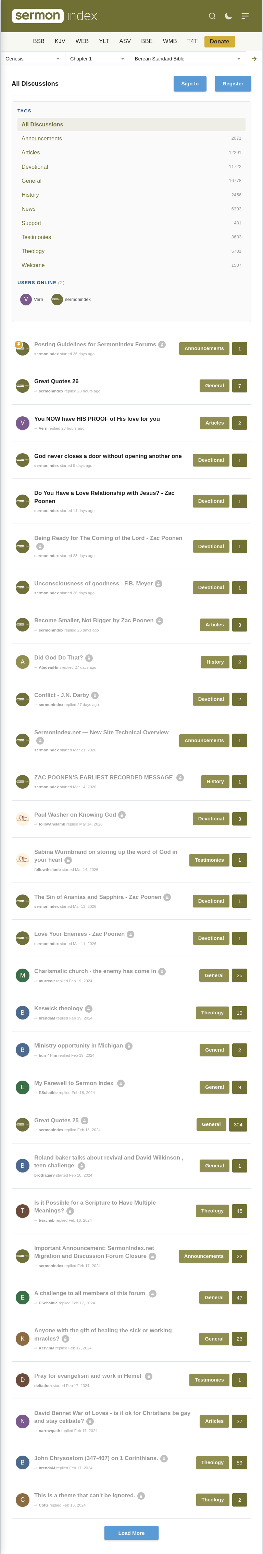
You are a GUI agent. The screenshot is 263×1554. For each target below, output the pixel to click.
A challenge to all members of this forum (90, 1293)
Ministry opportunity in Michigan (78, 1045)
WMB (170, 41)
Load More (131, 1533)
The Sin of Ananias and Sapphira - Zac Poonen (97, 897)
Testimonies (131, 237)
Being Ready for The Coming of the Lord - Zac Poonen (108, 538)
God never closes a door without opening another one (108, 456)
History (131, 195)
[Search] (212, 16)
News (131, 209)
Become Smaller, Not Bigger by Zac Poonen (94, 620)
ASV (125, 41)
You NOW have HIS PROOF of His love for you (97, 419)
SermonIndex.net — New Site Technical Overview (101, 732)
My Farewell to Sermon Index (74, 1083)
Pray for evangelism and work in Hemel (88, 1376)
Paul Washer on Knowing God (75, 814)
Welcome (131, 265)
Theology (131, 251)
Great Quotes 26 (56, 381)
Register (233, 83)
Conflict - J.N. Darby (61, 695)
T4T (192, 41)
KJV (60, 41)
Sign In (190, 83)
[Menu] (245, 16)
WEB (82, 41)
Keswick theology (58, 1008)
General (131, 180)
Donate (219, 41)
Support (131, 223)
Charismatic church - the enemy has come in (95, 971)
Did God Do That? (58, 657)
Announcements (131, 138)
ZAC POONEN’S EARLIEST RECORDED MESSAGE (104, 777)
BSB (39, 41)
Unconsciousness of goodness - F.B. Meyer (93, 583)
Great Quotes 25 (56, 1120)
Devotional (131, 166)
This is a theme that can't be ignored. (84, 1495)
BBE (147, 41)
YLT (104, 41)
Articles (131, 152)
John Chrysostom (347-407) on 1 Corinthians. (96, 1458)
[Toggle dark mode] (228, 16)
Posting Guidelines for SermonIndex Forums (95, 344)
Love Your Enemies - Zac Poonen (79, 934)
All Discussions (42, 124)
